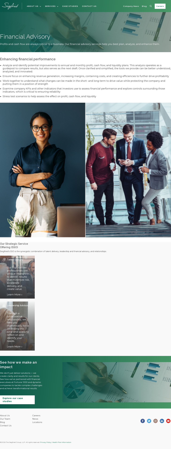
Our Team (5, 419)
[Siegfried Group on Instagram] (155, 420)
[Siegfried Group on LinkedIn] (162, 420)
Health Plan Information (61, 442)
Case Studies (70, 6)
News (35, 419)
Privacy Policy (45, 442)
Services (50, 6)
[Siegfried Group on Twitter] (149, 420)
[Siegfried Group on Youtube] (168, 420)
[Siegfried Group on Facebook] (143, 420)
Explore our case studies (13, 400)
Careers (160, 6)
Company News (131, 6)
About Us (32, 6)
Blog (144, 6)
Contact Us (89, 6)
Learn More (14, 294)
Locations (37, 422)
